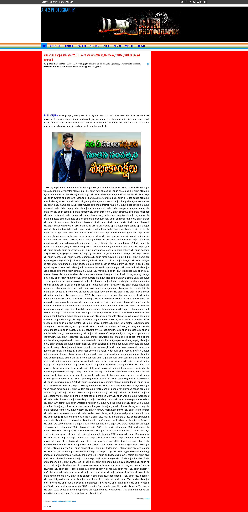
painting (129, 46)
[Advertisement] (96, 89)
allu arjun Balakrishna (97, 64)
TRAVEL (141, 46)
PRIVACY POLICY (66, 2)
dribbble (201, 2)
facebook (186, 2)
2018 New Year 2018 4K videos (61, 64)
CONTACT (53, 2)
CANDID (106, 46)
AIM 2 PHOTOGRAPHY (58, 10)
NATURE (69, 46)
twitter (182, 2)
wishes (91, 67)
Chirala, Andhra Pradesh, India (63, 501)
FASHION (81, 46)
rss (193, 2)
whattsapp (83, 67)
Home (44, 46)
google (190, 2)
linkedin (197, 2)
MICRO (117, 46)
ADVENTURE (55, 46)
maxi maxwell (67, 67)
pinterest (205, 2)
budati (146, 499)
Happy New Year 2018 (52, 67)
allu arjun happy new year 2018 (119, 64)
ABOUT (45, 2)
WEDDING (94, 46)
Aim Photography (81, 64)
